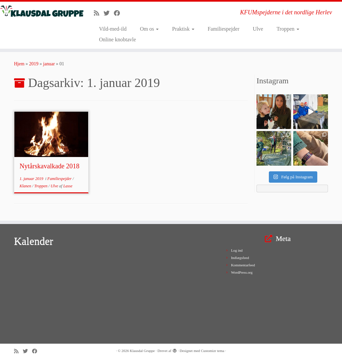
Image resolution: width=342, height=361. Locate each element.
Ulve (258, 29)
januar (49, 63)
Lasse (67, 186)
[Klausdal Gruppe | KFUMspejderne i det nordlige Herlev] (40, 11)
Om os (149, 29)
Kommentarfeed (243, 265)
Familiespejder (223, 29)
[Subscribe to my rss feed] (99, 13)
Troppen (288, 29)
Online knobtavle (117, 39)
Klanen (25, 186)
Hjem (19, 63)
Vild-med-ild (113, 29)
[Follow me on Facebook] (119, 13)
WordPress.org (242, 272)
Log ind (237, 250)
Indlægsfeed (240, 258)
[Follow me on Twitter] (109, 13)
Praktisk (183, 29)
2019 (33, 63)
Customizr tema (212, 351)
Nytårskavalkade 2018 (49, 166)
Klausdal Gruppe (142, 351)
